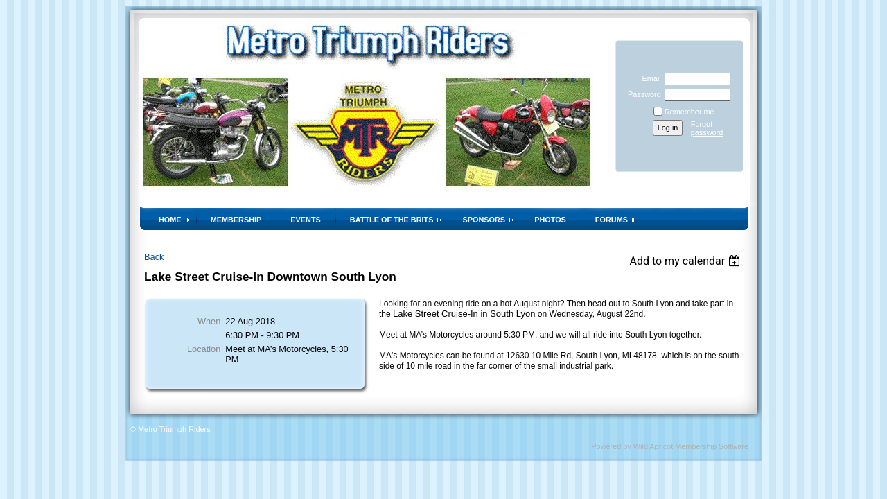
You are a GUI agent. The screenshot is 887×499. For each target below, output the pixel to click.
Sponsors (483, 220)
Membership (236, 220)
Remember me (689, 111)
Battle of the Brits (392, 220)
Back (154, 257)
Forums (611, 220)
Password (642, 94)
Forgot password (707, 128)
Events (305, 220)
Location (203, 349)
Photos (550, 220)
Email (648, 78)
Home (170, 220)
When (208, 321)
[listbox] (686, 261)
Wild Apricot (653, 446)
